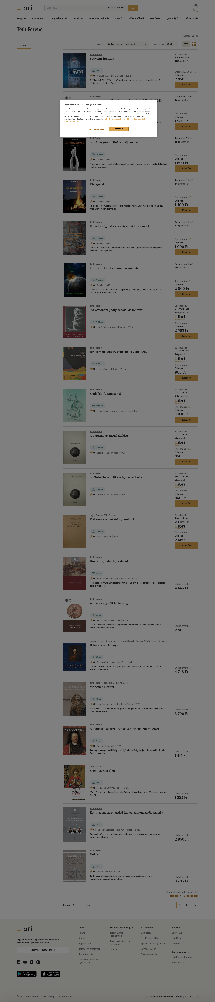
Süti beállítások (97, 129)
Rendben (119, 129)
